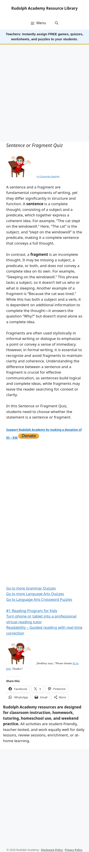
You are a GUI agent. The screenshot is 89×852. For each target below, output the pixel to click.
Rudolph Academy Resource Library (44, 8)
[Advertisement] (44, 93)
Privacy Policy (73, 850)
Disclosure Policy (52, 850)
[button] (56, 23)
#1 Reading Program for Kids (31, 610)
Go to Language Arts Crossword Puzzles (39, 599)
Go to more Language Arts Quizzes (35, 593)
